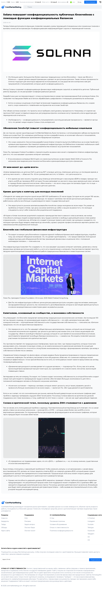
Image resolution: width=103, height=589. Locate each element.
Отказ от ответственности (59, 527)
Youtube (91, 524)
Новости (4, 518)
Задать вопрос (29, 524)
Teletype (91, 527)
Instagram (91, 521)
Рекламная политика (57, 521)
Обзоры (4, 527)
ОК (89, 540)
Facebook (91, 531)
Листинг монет (29, 531)
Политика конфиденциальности (61, 531)
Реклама (27, 521)
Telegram (91, 534)
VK (89, 537)
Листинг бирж (29, 527)
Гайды (3, 524)
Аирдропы (5, 521)
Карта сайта (5, 531)
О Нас (52, 518)
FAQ (26, 518)
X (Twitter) (91, 518)
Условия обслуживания (58, 524)
